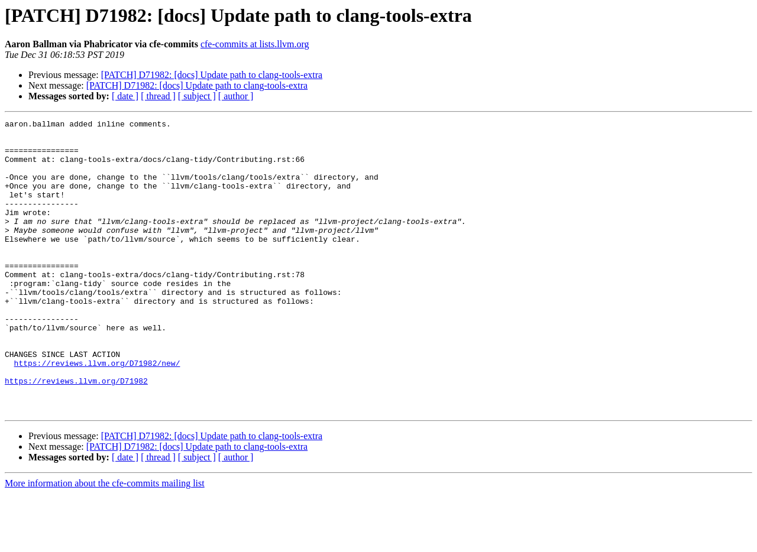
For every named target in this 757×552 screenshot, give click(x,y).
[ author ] (236, 96)
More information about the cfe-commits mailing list (105, 542)
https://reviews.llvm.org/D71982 (76, 433)
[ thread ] (158, 96)
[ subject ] (197, 96)
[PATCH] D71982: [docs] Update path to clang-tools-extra (211, 75)
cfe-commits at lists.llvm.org (254, 44)
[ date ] (125, 96)
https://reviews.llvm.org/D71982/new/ (97, 412)
